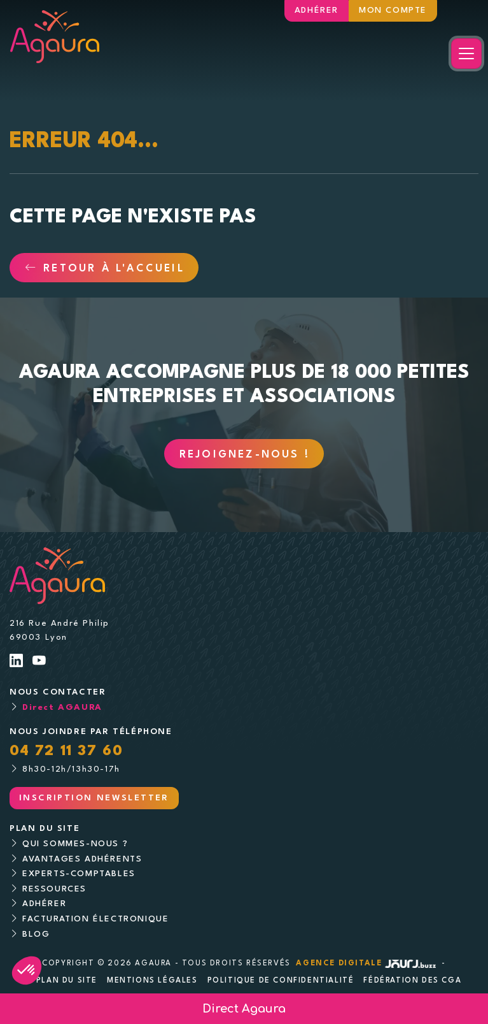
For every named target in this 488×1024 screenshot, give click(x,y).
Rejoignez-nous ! (244, 455)
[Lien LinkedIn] (17, 662)
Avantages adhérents (82, 859)
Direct (244, 1008)
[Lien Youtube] (39, 662)
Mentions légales (152, 980)
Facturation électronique (95, 919)
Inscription (94, 798)
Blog (36, 934)
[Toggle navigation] (466, 53)
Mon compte (393, 10)
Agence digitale (367, 963)
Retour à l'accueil (105, 269)
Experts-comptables (79, 874)
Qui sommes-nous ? (75, 844)
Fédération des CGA (412, 980)
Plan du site (66, 980)
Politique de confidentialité (280, 980)
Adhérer (316, 10)
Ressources (54, 889)
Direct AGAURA (62, 707)
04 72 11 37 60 (66, 751)
